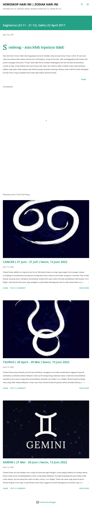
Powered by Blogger (46, 502)
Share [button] (83, 79)
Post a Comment (18, 288)
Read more (84, 288)
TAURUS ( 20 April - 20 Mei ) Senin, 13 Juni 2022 (36, 362)
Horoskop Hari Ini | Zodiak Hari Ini (30, 4)
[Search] (81, 4)
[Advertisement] (46, 168)
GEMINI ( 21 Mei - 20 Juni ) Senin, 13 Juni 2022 (35, 462)
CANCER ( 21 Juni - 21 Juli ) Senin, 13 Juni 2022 (35, 262)
